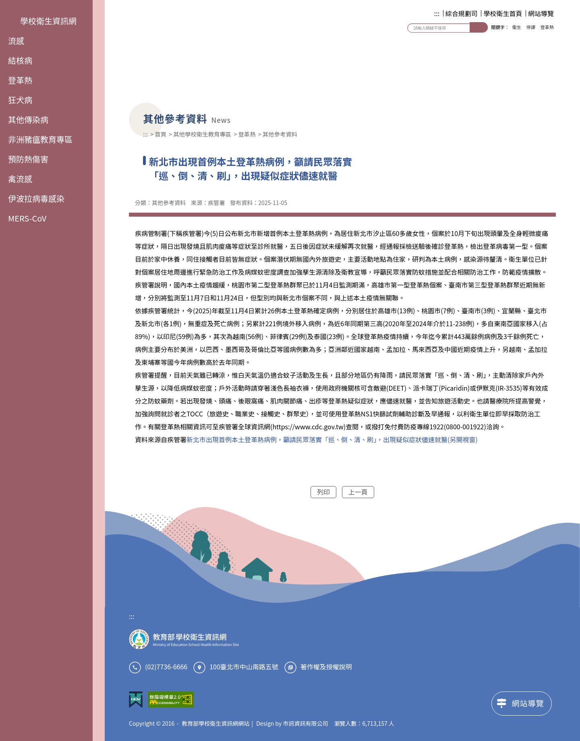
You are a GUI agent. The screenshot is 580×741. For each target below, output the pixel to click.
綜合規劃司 (461, 13)
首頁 (160, 134)
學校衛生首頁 (502, 13)
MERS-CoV (27, 218)
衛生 (516, 27)
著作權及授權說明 (326, 666)
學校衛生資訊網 (42, 21)
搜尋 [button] (479, 27)
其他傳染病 (28, 119)
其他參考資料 (280, 134)
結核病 (20, 60)
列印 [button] (323, 492)
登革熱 (20, 80)
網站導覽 (541, 13)
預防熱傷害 (28, 159)
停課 (530, 27)
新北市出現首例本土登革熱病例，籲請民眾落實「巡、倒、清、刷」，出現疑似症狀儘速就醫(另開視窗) (332, 439)
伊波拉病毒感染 (36, 198)
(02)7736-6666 (166, 666)
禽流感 (20, 178)
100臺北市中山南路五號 (243, 666)
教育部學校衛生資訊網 (213, 48)
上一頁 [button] (358, 492)
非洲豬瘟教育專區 (40, 139)
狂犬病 (20, 100)
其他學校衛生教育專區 (202, 134)
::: (436, 13)
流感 (16, 40)
